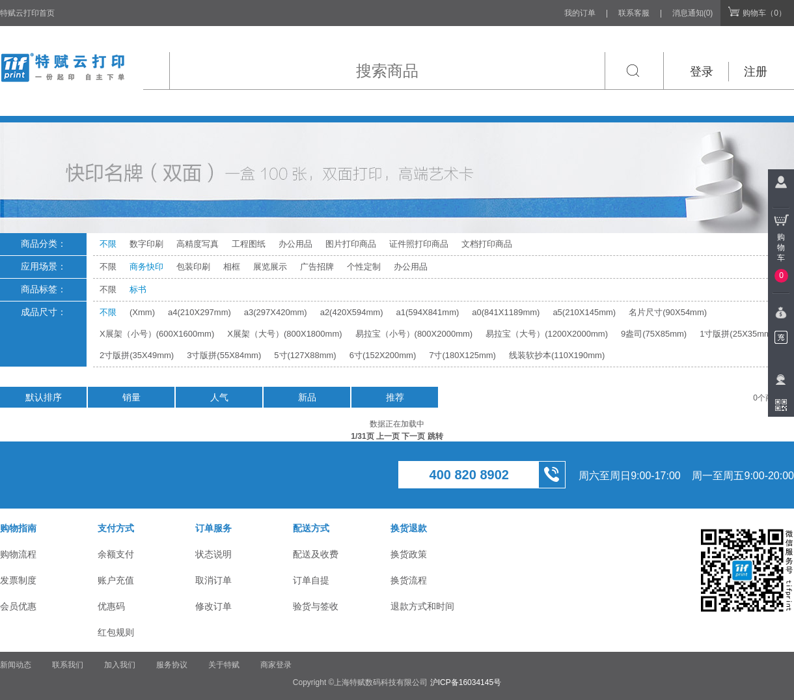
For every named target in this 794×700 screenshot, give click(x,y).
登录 (701, 71)
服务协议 (171, 664)
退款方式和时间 (422, 606)
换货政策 (408, 554)
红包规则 (116, 632)
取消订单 (213, 580)
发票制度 (18, 580)
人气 (219, 397)
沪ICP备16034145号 (465, 682)
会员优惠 (18, 606)
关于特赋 (224, 664)
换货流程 (408, 580)
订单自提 (311, 580)
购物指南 (18, 528)
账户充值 (116, 580)
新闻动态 (15, 664)
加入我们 (119, 664)
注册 (755, 71)
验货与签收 (315, 606)
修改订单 (213, 606)
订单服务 (213, 528)
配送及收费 (315, 554)
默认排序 (43, 397)
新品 (307, 397)
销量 (131, 397)
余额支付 (116, 554)
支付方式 (116, 528)
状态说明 (213, 554)
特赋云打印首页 (27, 13)
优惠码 (111, 606)
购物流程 (18, 554)
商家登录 (276, 664)
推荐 (395, 397)
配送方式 (311, 528)
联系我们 (67, 664)
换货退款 (408, 528)
